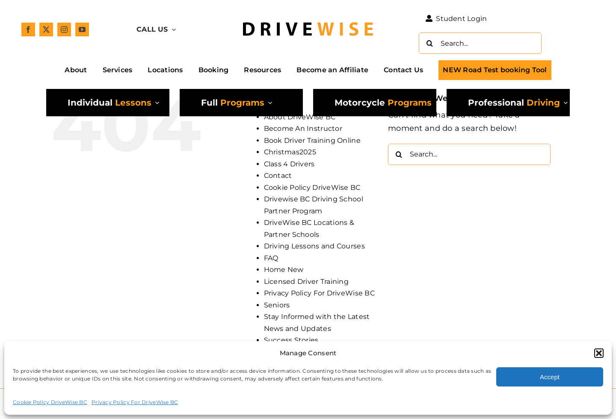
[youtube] (82, 29)
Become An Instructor (303, 128)
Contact (278, 175)
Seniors (277, 305)
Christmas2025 (290, 152)
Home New (284, 270)
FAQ (271, 258)
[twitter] (46, 29)
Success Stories (291, 340)
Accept (550, 377)
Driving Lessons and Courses (314, 246)
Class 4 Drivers (289, 164)
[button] (599, 353)
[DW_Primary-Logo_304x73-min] (308, 18)
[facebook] (28, 29)
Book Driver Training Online (312, 140)
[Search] (429, 43)
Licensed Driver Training (306, 281)
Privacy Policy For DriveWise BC (135, 402)
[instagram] (64, 29)
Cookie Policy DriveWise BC (50, 402)
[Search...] (480, 43)
